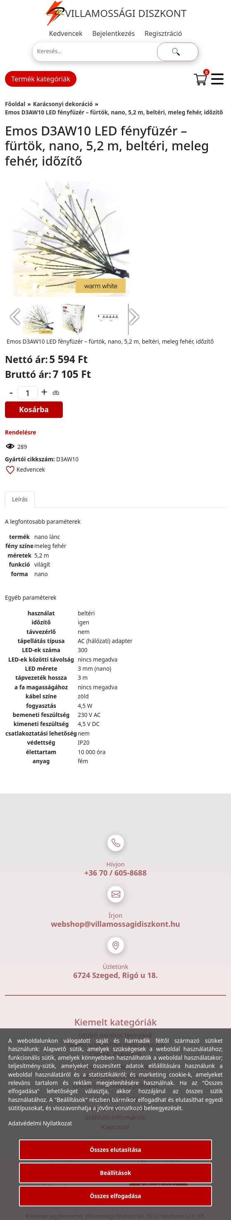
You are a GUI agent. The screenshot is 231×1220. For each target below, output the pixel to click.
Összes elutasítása (115, 1150)
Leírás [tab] (20, 499)
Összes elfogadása (115, 1196)
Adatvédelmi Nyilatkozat (40, 1123)
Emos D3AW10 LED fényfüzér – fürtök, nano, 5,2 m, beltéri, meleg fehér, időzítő (114, 112)
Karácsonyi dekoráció (63, 104)
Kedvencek (66, 33)
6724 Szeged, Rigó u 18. (115, 975)
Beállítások (115, 1173)
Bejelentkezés (113, 33)
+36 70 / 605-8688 (115, 873)
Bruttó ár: (28, 374)
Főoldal (15, 104)
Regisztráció (163, 33)
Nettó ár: (26, 359)
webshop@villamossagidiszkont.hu (115, 924)
